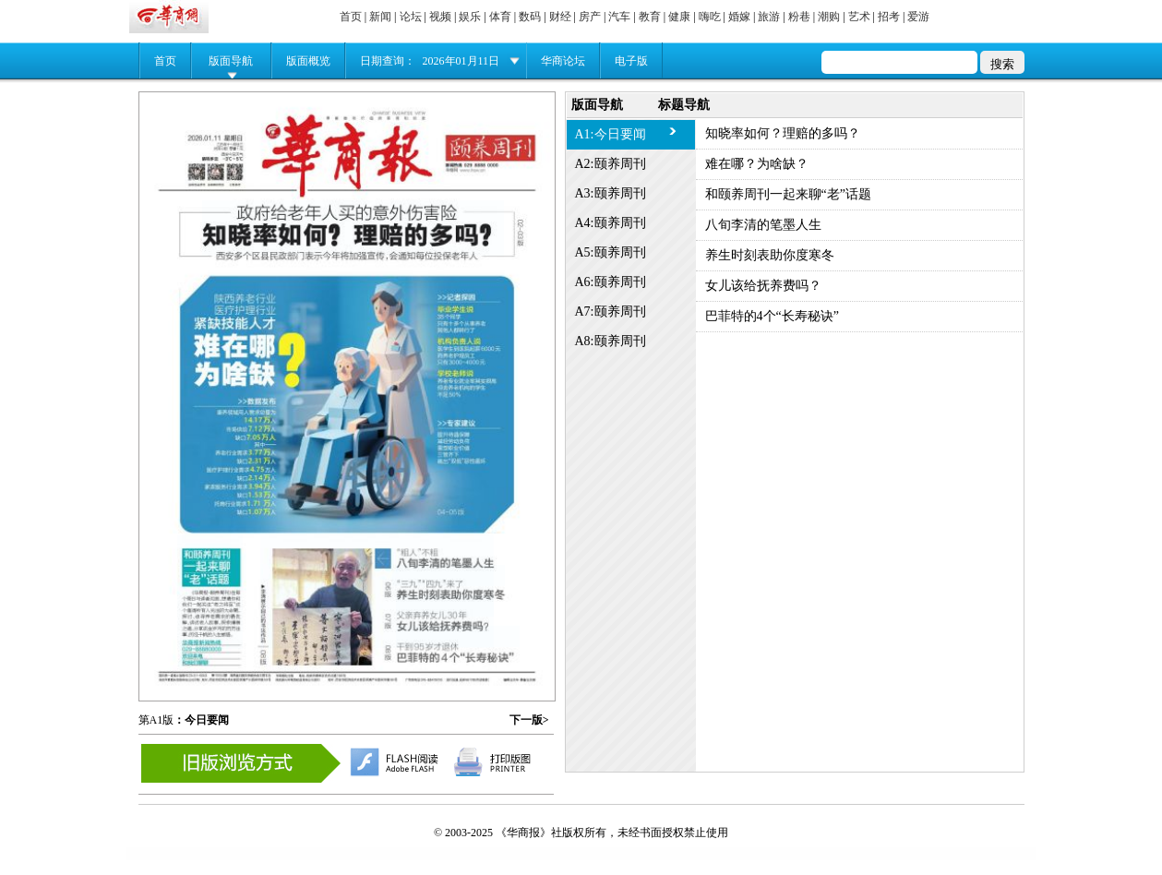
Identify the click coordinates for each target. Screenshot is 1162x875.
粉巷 (799, 16)
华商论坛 (563, 60)
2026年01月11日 (461, 60)
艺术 (859, 16)
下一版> (529, 719)
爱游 (918, 16)
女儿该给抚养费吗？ (763, 286)
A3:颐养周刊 (610, 193)
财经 (560, 16)
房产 (590, 16)
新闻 (380, 16)
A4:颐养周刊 (610, 223)
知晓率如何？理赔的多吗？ (782, 133)
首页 (351, 16)
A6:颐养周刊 (610, 282)
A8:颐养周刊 (610, 341)
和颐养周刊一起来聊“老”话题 (788, 194)
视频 (440, 16)
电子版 (631, 60)
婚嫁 (739, 16)
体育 (500, 16)
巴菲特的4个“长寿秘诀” (772, 316)
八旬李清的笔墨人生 (763, 225)
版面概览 (308, 60)
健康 (679, 16)
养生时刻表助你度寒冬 (769, 255)
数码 (530, 16)
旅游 (769, 16)
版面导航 (231, 60)
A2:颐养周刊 (610, 164)
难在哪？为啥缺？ (757, 164)
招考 (889, 16)
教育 (650, 16)
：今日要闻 (201, 719)
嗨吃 (710, 16)
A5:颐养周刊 (610, 252)
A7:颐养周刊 (610, 311)
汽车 (619, 16)
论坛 (411, 16)
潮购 (829, 16)
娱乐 (470, 16)
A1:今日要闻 (610, 134)
